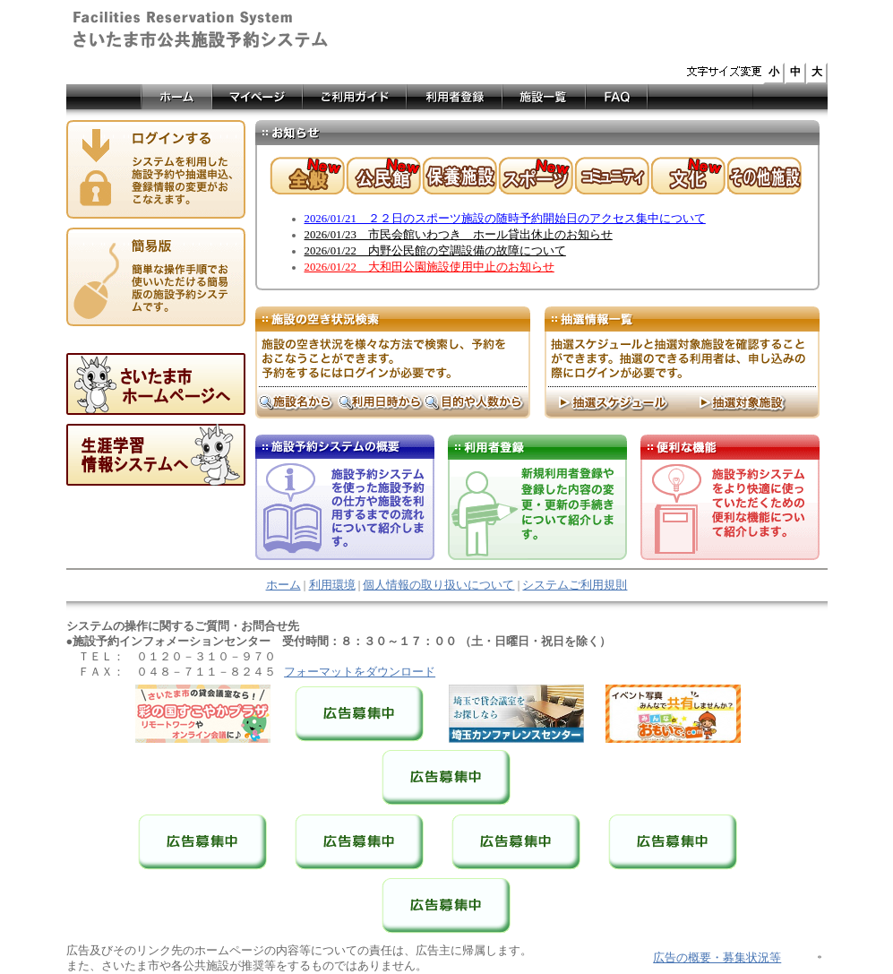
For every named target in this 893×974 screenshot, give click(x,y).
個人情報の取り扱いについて (438, 585)
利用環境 (332, 585)
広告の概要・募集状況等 (717, 958)
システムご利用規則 (574, 585)
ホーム (283, 585)
